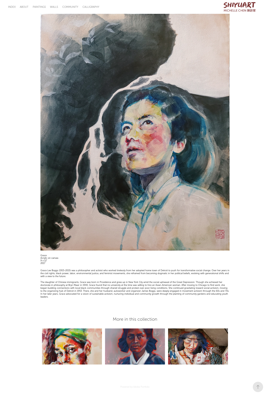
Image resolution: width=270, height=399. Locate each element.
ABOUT (24, 7)
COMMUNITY (70, 7)
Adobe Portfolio (141, 387)
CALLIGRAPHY (90, 7)
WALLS (54, 7)
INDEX (12, 7)
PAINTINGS (39, 7)
